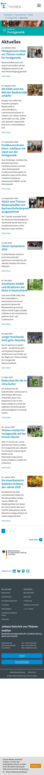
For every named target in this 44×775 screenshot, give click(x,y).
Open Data (5, 619)
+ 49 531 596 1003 (30, 643)
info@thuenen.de (31, 648)
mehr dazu (6, 76)
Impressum (32, 672)
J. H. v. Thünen (28, 609)
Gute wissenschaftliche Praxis (9, 614)
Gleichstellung (6, 597)
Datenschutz (6, 593)
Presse (22, 655)
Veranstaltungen (22, 661)
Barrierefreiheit (29, 593)
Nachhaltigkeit (6, 609)
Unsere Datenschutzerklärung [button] (16, 772)
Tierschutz (5, 605)
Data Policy (27, 597)
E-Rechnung (28, 601)
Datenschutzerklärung (17, 672)
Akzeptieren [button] (36, 766)
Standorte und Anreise (31, 605)
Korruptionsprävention (9, 601)
